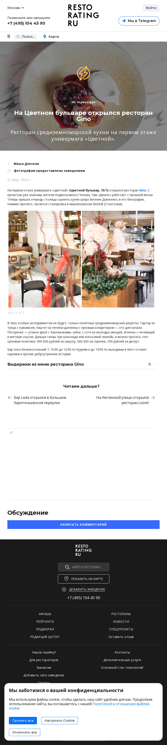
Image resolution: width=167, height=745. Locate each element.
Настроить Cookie (60, 721)
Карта (51, 37)
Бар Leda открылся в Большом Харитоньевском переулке (36, 400)
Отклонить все (24, 732)
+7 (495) (83, 597)
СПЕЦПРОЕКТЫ (121, 629)
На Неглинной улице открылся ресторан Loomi (125, 400)
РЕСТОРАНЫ (121, 614)
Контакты (122, 652)
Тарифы (44, 683)
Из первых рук (83, 102)
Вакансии (44, 667)
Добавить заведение (87, 589)
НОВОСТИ (121, 621)
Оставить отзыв (121, 637)
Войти (151, 8)
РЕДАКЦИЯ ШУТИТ (45, 637)
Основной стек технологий (122, 667)
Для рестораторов (43, 660)
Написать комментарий (83, 524)
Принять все (23, 721)
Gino (142, 190)
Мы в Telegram (139, 21)
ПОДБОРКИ (45, 629)
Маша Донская (26, 164)
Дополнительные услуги (122, 660)
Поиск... (25, 37)
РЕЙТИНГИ (45, 621)
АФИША (45, 614)
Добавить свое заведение (43, 675)
